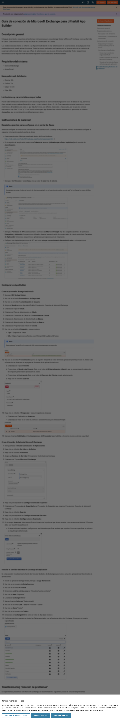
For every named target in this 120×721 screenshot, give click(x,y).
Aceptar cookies (40, 716)
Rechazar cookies (61, 716)
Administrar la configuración (16, 716)
